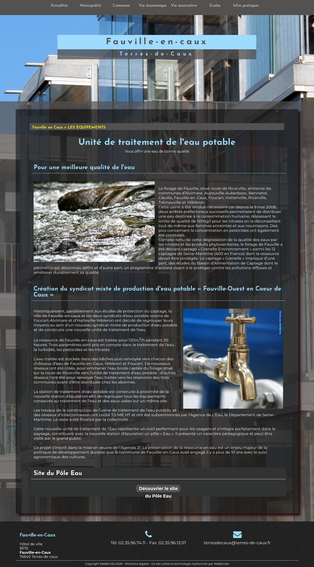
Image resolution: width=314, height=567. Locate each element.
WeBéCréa (107, 563)
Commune (121, 6)
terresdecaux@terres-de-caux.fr (237, 542)
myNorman (199, 563)
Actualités (59, 6)
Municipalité (90, 6)
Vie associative (184, 6)
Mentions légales (137, 563)
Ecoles (215, 6)
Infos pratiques (246, 6)
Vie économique (152, 6)
